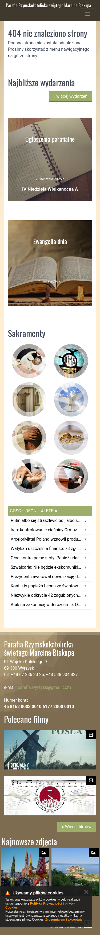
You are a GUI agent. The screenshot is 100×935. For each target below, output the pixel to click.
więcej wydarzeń (70, 96)
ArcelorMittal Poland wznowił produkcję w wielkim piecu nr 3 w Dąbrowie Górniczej (46, 539)
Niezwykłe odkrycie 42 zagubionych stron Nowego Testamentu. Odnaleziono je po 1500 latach (46, 595)
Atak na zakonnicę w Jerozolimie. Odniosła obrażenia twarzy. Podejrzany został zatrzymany (46, 604)
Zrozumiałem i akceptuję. (64, 919)
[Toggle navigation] (87, 14)
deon (30, 510)
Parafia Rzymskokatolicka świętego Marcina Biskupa (48, 5)
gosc (15, 510)
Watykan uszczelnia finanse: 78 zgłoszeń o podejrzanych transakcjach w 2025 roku (46, 548)
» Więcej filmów (76, 826)
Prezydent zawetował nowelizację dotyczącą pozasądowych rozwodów (46, 576)
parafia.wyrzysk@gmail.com (44, 687)
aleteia (48, 510)
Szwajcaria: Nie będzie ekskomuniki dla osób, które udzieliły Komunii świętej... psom (46, 567)
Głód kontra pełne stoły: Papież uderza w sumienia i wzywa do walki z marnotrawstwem (46, 557)
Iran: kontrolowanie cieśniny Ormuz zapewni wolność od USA (46, 529)
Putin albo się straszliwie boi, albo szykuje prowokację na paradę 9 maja (46, 520)
